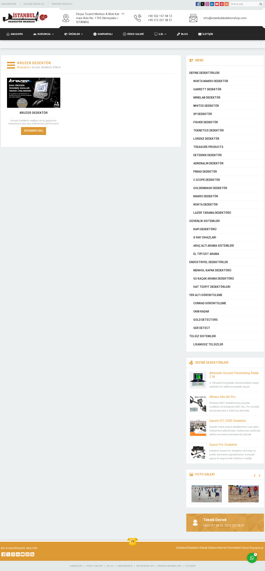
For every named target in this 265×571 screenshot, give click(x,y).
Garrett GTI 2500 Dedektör (227, 421)
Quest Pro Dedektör (223, 445)
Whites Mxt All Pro (222, 397)
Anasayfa (23, 67)
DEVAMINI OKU (33, 130)
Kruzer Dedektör (34, 113)
